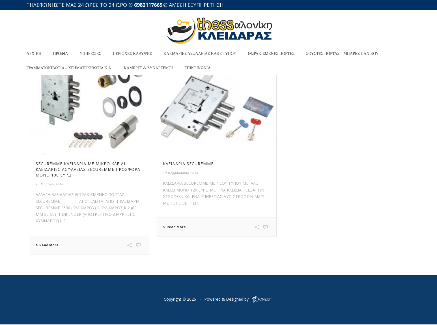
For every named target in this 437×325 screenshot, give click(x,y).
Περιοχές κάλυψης (132, 53)
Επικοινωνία (197, 68)
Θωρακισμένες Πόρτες (271, 53)
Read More (47, 245)
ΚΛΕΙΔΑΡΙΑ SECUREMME (188, 163)
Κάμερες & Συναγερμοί (148, 68)
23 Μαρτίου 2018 (49, 184)
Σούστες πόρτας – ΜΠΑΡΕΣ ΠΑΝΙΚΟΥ (342, 53)
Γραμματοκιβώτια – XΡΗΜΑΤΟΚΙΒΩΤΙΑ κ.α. (69, 68)
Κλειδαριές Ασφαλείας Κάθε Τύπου (199, 53)
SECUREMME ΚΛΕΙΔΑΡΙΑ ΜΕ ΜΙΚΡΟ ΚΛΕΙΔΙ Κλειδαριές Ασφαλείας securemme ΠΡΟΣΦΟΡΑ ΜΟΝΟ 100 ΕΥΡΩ (88, 169)
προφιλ (60, 53)
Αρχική (34, 53)
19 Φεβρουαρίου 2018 (180, 173)
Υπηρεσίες (90, 53)
